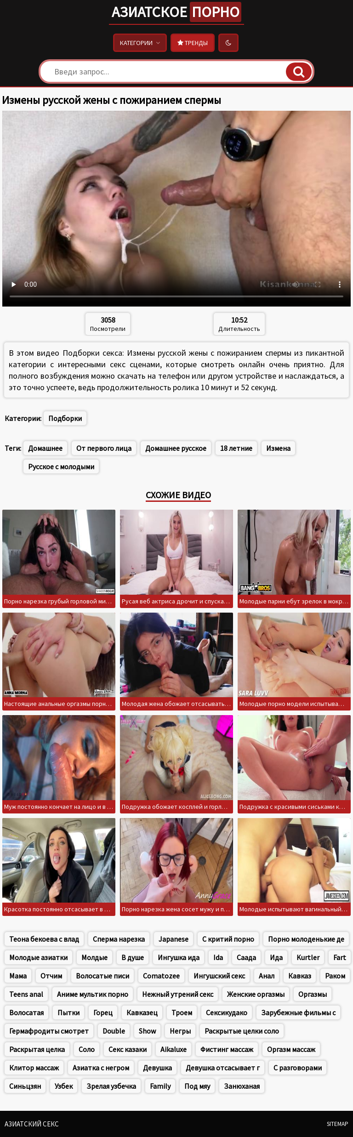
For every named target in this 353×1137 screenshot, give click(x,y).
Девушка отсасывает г (223, 1067)
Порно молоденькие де (306, 939)
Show (147, 1030)
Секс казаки (127, 1049)
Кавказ (299, 975)
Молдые (94, 957)
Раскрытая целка (37, 1049)
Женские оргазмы (256, 994)
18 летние (236, 448)
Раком (335, 975)
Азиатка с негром (101, 1067)
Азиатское (176, 12)
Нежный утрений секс (177, 994)
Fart (339, 957)
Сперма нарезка (119, 939)
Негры (180, 1030)
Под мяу (197, 1086)
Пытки (68, 1012)
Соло (87, 1049)
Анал (266, 975)
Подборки (65, 418)
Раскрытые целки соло (242, 1030)
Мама (18, 975)
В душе (132, 957)
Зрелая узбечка (111, 1086)
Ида (276, 957)
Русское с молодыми (61, 466)
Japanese (173, 939)
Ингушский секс (219, 975)
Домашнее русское (175, 448)
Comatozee (161, 975)
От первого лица (103, 448)
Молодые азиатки (38, 957)
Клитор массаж (34, 1067)
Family (160, 1086)
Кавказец (142, 1012)
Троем (181, 1012)
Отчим (51, 975)
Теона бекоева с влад (44, 939)
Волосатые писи (102, 975)
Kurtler (307, 957)
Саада (246, 957)
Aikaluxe (173, 1049)
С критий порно (228, 939)
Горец (103, 1012)
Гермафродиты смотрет (49, 1030)
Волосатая (26, 1012)
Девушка (157, 1067)
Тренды (192, 43)
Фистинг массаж (226, 1049)
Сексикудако (226, 1012)
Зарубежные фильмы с (298, 1012)
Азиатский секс (32, 1124)
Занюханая (242, 1086)
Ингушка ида (178, 957)
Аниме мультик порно (92, 994)
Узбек (64, 1086)
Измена (278, 448)
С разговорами (297, 1067)
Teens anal (26, 994)
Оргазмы (312, 994)
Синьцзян (25, 1086)
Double (113, 1030)
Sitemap (337, 1124)
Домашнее (45, 448)
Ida (218, 957)
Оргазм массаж (291, 1049)
